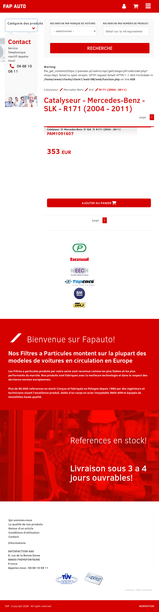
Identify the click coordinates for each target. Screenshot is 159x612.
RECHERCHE (99, 48)
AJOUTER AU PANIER (99, 203)
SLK (91, 89)
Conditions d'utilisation (23, 532)
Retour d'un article (20, 528)
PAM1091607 (60, 132)
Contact (13, 537)
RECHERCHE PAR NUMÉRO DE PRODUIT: (126, 23)
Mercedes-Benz (73, 89)
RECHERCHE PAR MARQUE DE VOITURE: (73, 23)
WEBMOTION (146, 606)
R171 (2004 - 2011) (108, 129)
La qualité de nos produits (25, 524)
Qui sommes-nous (20, 520)
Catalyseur (51, 89)
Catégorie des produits (22, 25)
